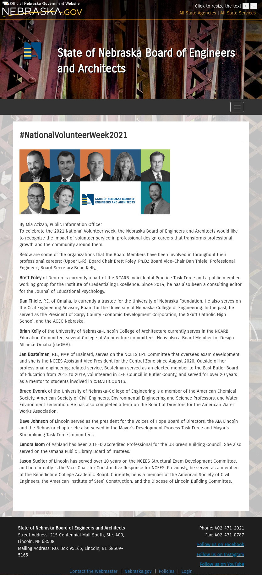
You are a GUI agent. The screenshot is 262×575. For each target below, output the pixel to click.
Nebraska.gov (138, 571)
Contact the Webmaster (94, 571)
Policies (167, 571)
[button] (17, 101)
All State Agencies (197, 13)
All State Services (238, 13)
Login (187, 571)
